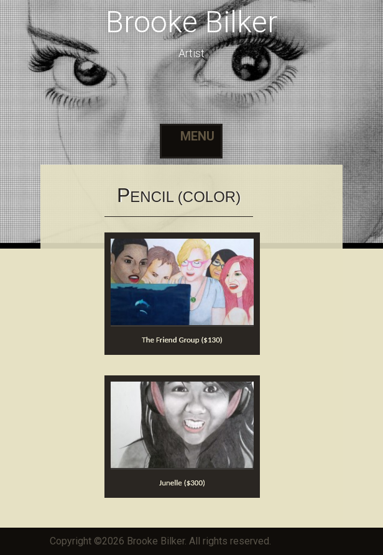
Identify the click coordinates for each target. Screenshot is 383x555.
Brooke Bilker (191, 22)
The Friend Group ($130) (182, 339)
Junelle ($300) (182, 482)
